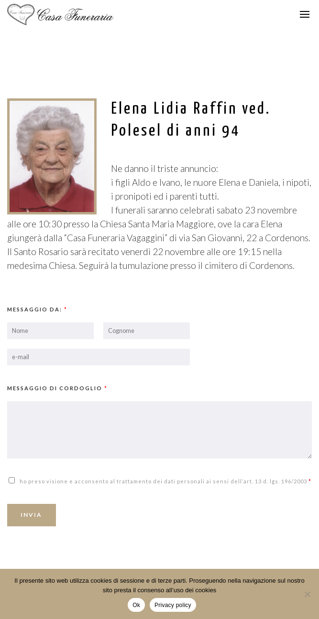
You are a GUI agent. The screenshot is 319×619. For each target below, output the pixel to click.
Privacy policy (172, 605)
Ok (136, 605)
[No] (307, 594)
